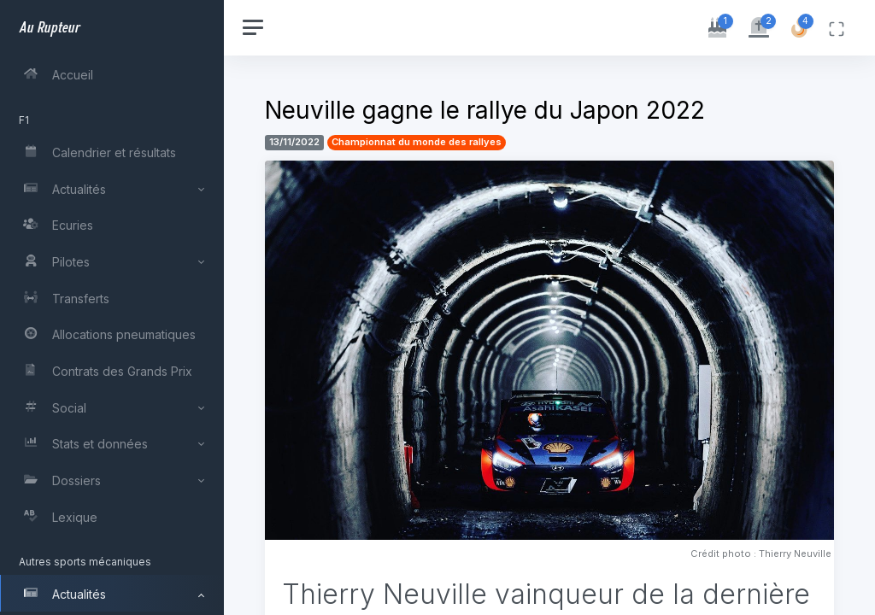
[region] (113, 307)
